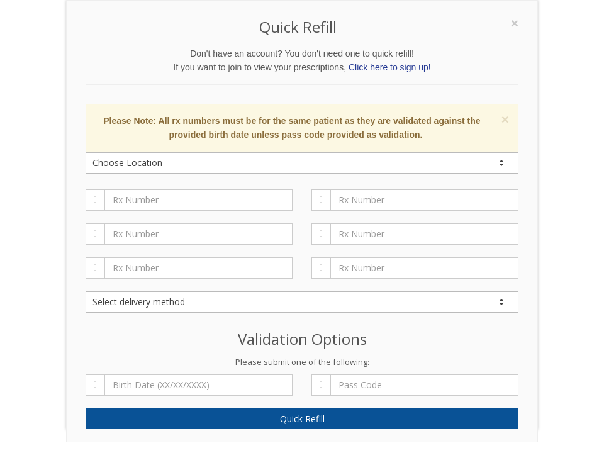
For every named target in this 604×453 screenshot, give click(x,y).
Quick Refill (302, 419)
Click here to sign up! (390, 67)
